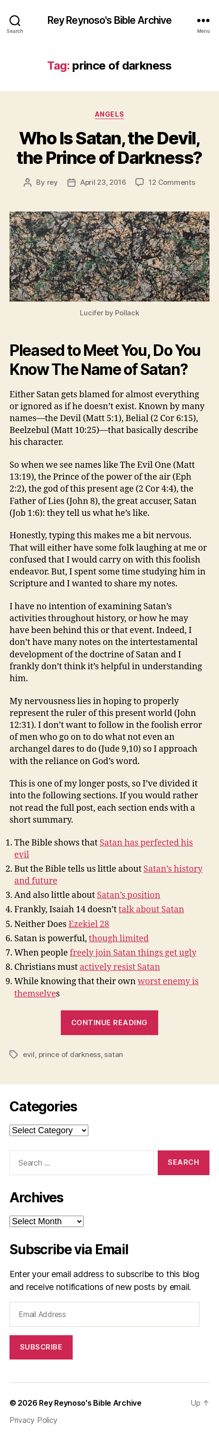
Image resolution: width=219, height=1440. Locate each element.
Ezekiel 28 (88, 924)
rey (52, 182)
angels (109, 114)
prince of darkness (69, 1054)
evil (29, 1054)
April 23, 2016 (103, 182)
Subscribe (41, 1346)
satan (113, 1054)
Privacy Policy (33, 1420)
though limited (119, 938)
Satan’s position (128, 895)
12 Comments (172, 182)
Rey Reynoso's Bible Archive (109, 20)
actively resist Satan (120, 967)
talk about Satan (151, 909)
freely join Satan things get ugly (133, 952)
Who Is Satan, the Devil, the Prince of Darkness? (109, 148)
